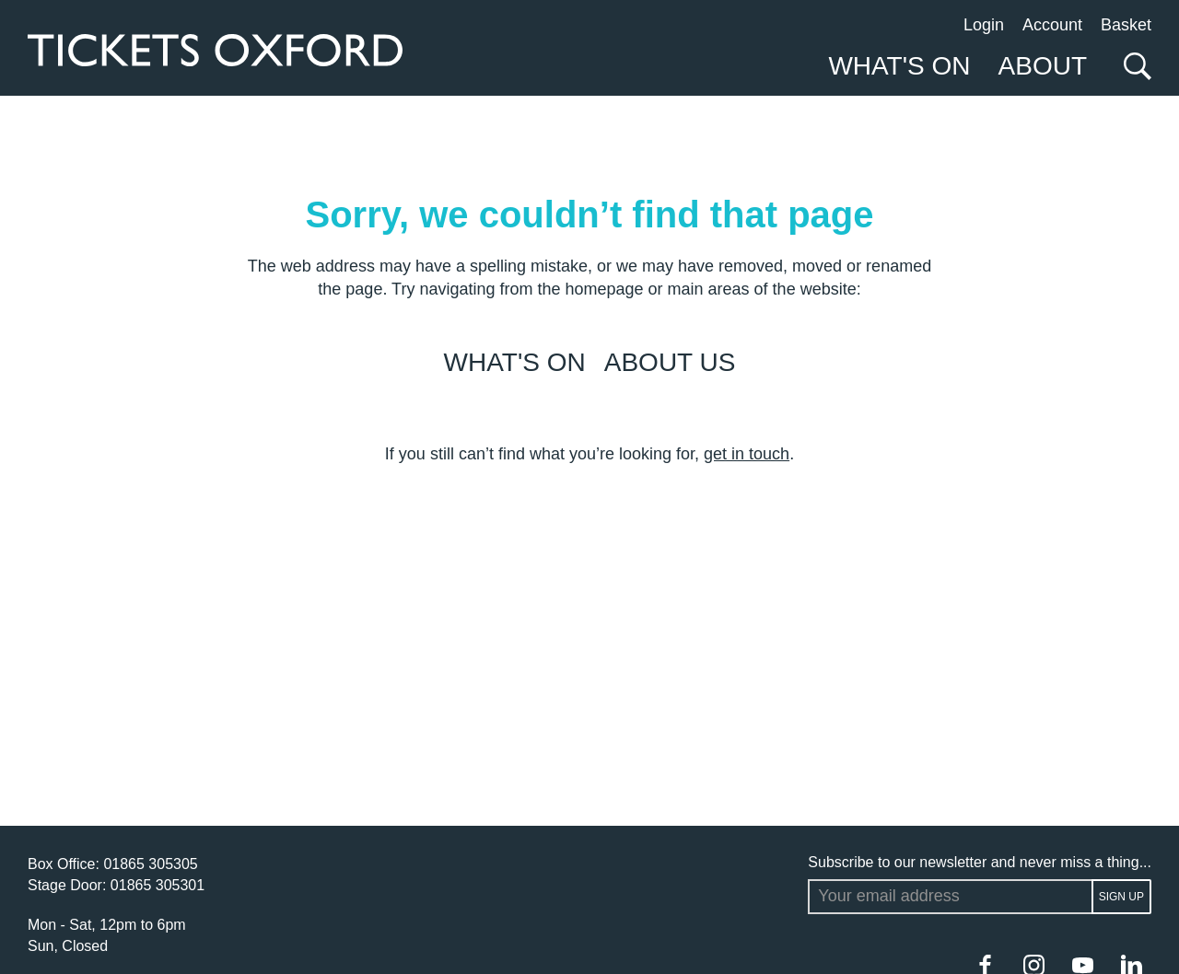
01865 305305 (150, 864)
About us (670, 362)
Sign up (1121, 896)
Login (983, 25)
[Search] (1133, 66)
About (1042, 66)
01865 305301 (157, 885)
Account (1052, 25)
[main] (589, 461)
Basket (1126, 25)
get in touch (746, 454)
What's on (515, 362)
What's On (899, 66)
